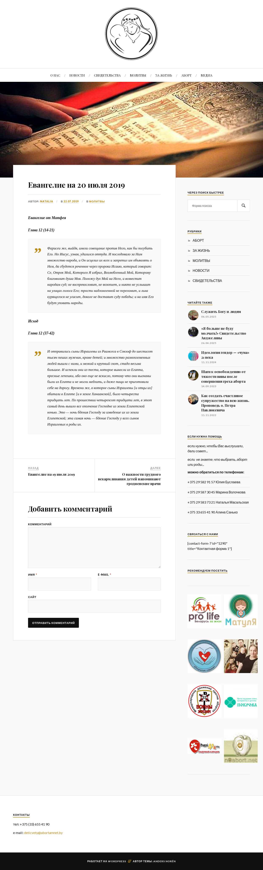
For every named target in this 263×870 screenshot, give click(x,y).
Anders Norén (164, 861)
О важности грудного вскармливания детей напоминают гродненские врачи (129, 479)
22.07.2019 (71, 201)
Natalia (46, 201)
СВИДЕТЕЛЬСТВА (107, 75)
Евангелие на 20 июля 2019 (89, 184)
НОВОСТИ (77, 75)
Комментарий (39, 524)
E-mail (104, 576)
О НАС (55, 75)
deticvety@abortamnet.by (43, 833)
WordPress (117, 861)
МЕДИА (206, 75)
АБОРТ (186, 75)
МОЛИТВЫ (138, 75)
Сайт (32, 598)
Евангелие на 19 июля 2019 (51, 474)
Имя (32, 576)
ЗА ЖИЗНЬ (163, 75)
